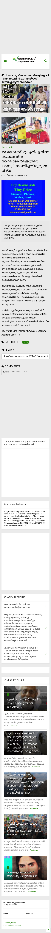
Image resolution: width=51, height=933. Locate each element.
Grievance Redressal (13, 926)
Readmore (14, 725)
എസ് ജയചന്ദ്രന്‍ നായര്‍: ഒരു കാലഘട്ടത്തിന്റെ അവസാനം (23, 703)
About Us (29, 913)
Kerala (10, 147)
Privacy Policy (10, 923)
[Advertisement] (24, 28)
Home (3, 147)
